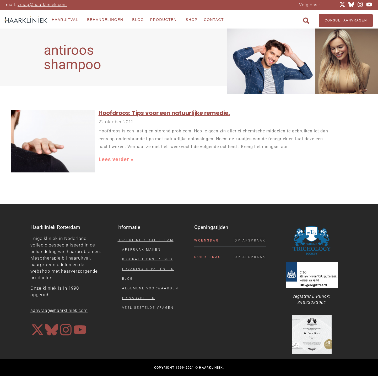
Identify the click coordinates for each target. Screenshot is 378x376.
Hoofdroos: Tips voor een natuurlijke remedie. (164, 113)
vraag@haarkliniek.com (42, 4)
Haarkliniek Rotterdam (146, 240)
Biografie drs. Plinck (147, 259)
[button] (306, 20)
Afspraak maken (141, 249)
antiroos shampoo (72, 57)
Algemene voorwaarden (150, 288)
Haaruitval (66, 20)
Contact (214, 20)
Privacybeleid (138, 298)
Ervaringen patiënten (148, 269)
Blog (138, 20)
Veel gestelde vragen (148, 308)
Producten (164, 20)
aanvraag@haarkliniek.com (59, 310)
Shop (191, 20)
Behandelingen (106, 20)
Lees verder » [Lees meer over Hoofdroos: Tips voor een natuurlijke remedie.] (116, 159)
